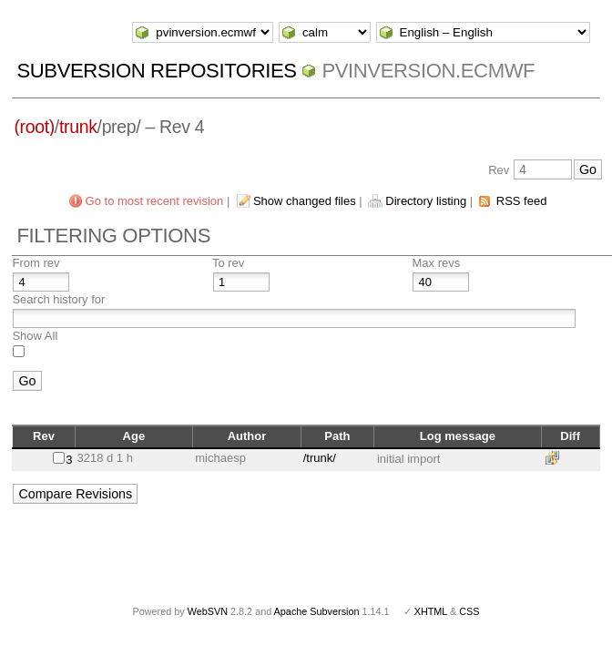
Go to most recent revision (155, 201)
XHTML (430, 611)
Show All (34, 336)
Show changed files (304, 201)
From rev (35, 263)
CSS (469, 611)
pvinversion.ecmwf (428, 70)
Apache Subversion (317, 611)
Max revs (436, 263)
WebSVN (208, 611)
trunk (78, 127)
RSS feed (521, 201)
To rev (228, 263)
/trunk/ (319, 458)
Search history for (58, 299)
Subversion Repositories (156, 70)
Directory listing (425, 201)
